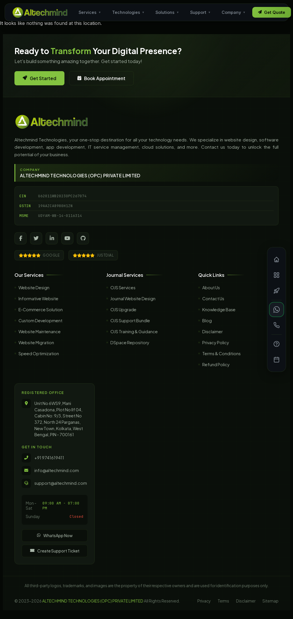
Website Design (33, 293)
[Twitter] (36, 238)
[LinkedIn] (52, 238)
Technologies (128, 12)
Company (234, 12)
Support (200, 12)
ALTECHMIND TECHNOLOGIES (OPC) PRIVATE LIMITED (92, 600)
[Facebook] (20, 238)
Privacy (204, 600)
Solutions (167, 12)
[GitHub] (83, 238)
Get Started (39, 78)
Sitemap (270, 600)
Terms (223, 600)
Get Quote (271, 12)
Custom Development (40, 326)
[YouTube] (67, 238)
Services (90, 12)
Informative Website (38, 304)
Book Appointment (101, 78)
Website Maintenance (39, 337)
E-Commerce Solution (40, 315)
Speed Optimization (38, 359)
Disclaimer (245, 600)
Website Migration (36, 348)
